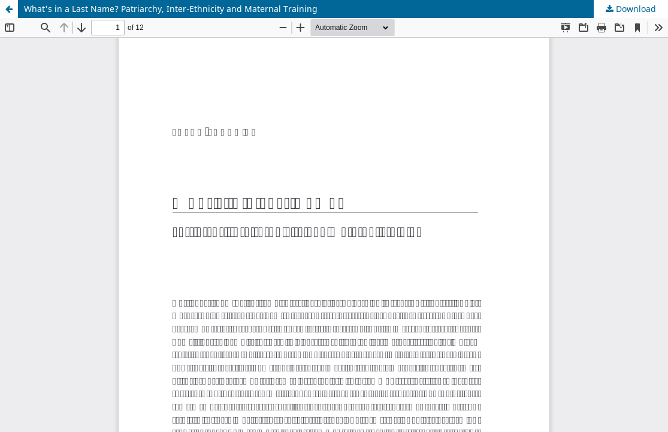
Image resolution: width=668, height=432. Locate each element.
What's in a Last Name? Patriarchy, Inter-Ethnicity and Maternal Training (171, 8)
